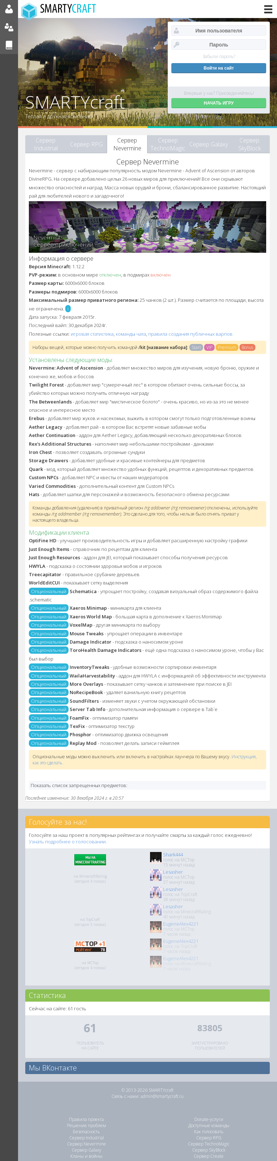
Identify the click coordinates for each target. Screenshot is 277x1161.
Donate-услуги (208, 1119)
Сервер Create (209, 1156)
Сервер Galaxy (208, 144)
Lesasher (173, 872)
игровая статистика (92, 334)
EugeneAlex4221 (180, 924)
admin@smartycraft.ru (162, 1096)
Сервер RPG (86, 144)
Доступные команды (208, 1125)
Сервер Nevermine (127, 144)
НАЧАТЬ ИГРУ (219, 103)
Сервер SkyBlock (249, 144)
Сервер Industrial (46, 144)
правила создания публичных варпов (190, 334)
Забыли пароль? (219, 56)
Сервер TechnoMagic (167, 144)
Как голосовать (209, 1132)
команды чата (131, 334)
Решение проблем (86, 1125)
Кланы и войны (86, 1156)
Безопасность (86, 1132)
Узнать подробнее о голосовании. (68, 841)
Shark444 (173, 854)
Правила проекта (86, 1119)
